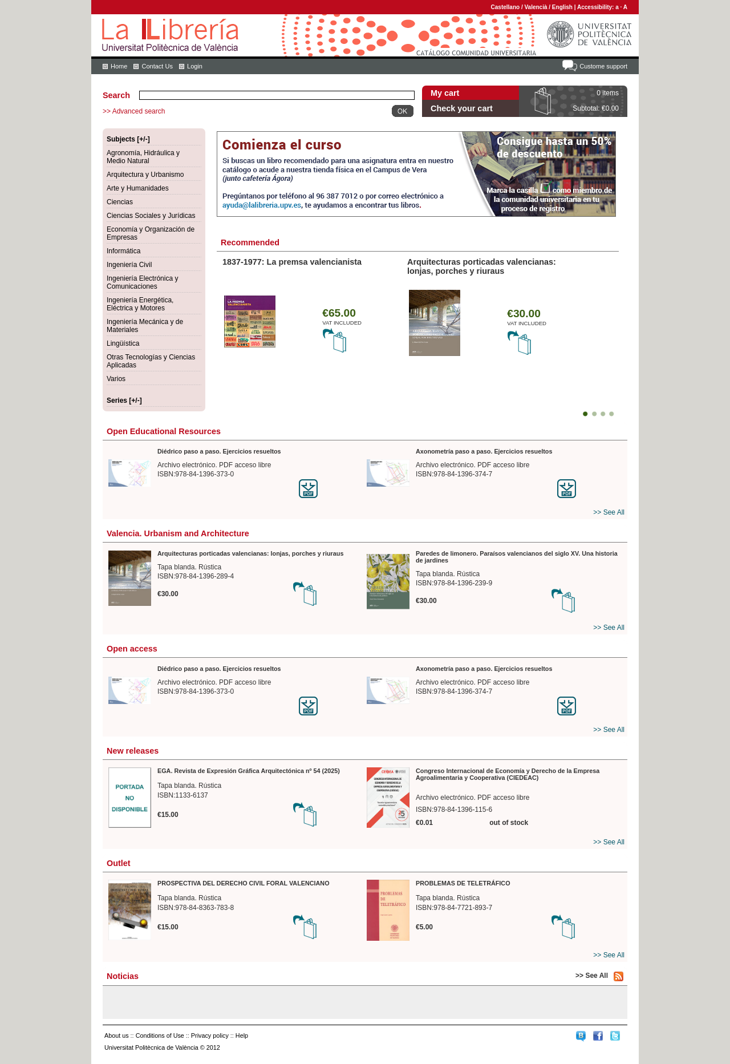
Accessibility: (596, 7)
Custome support (603, 66)
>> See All (608, 512)
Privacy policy (210, 1035)
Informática (123, 251)
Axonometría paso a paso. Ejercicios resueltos (484, 451)
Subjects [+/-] (128, 139)
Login (194, 66)
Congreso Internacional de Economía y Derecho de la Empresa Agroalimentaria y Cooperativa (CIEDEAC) (507, 774)
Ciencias (120, 202)
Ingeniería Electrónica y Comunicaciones (142, 282)
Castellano (505, 7)
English (562, 7)
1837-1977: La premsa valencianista (292, 261)
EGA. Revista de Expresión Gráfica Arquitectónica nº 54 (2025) (248, 770)
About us (116, 1035)
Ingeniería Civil (129, 265)
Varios (116, 379)
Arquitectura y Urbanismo (145, 175)
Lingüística (123, 343)
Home (119, 66)
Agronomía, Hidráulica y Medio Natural (143, 157)
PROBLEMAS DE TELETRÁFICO (463, 883)
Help (242, 1035)
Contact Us (156, 66)
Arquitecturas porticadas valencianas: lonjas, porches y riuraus (481, 266)
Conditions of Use (160, 1035)
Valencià (535, 7)
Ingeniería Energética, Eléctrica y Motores (140, 304)
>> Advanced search (134, 111)
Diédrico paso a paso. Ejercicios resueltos (219, 451)
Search (116, 95)
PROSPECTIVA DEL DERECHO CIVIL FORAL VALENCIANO (243, 883)
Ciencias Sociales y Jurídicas (151, 216)
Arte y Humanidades (138, 188)
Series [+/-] (124, 400)
